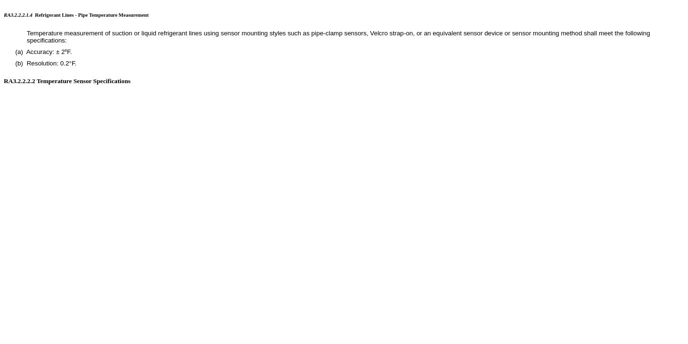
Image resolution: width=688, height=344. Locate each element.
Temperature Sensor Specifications (84, 81)
